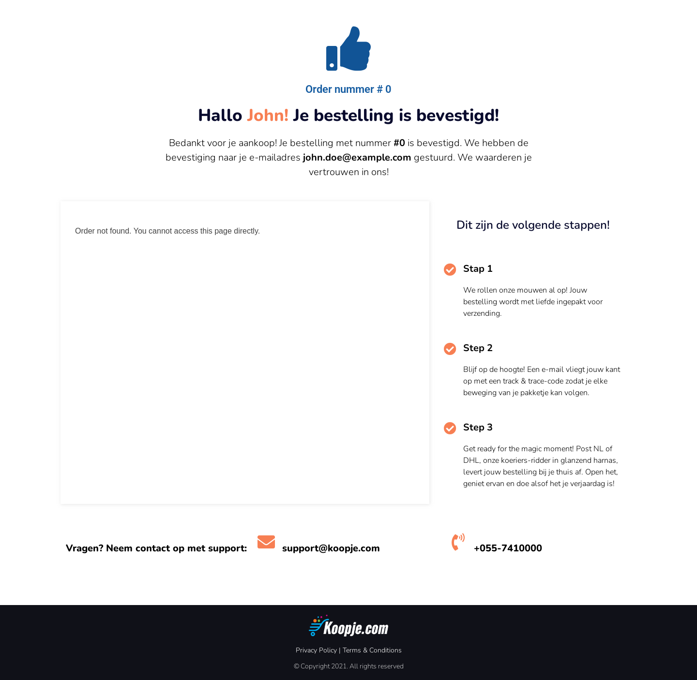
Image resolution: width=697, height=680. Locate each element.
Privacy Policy (316, 650)
